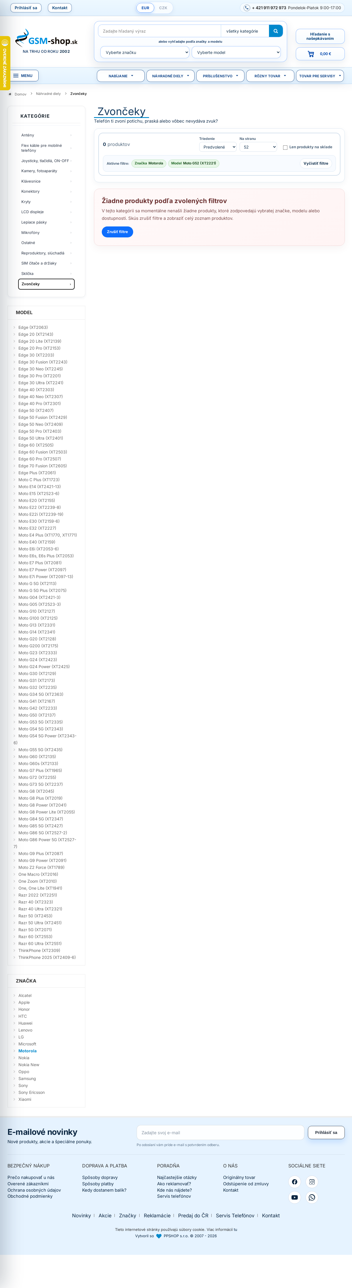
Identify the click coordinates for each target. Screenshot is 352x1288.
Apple (24, 1002)
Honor (24, 1009)
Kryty (26, 201)
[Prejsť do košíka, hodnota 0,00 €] (320, 53)
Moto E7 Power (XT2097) (42, 569)
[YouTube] (294, 1197)
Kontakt (59, 7)
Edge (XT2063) (33, 327)
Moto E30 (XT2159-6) (39, 521)
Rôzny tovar (267, 76)
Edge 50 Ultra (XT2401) (40, 438)
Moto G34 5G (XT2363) (40, 694)
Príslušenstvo (218, 76)
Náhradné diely (167, 76)
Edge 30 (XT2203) (36, 355)
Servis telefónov (174, 1196)
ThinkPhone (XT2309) (39, 950)
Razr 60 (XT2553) (35, 936)
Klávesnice (31, 181)
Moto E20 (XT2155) (36, 500)
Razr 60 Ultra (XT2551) (40, 943)
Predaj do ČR (193, 1215)
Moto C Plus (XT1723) (39, 479)
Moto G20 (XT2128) (37, 638)
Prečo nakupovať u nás (30, 1177)
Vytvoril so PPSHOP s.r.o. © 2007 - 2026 (176, 1235)
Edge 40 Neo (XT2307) (40, 396)
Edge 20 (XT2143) (35, 334)
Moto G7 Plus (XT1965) (40, 770)
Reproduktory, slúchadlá (42, 253)
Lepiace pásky (34, 222)
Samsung (27, 1078)
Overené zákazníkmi (28, 1183)
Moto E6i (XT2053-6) (38, 548)
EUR (145, 7)
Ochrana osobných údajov (34, 1190)
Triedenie (207, 139)
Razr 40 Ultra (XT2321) (40, 908)
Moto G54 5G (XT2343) (40, 728)
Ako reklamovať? (174, 1183)
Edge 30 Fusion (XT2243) (42, 361)
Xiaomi (24, 1099)
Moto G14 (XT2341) (36, 631)
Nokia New (28, 1064)
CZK (163, 7)
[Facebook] (294, 1181)
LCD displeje (32, 211)
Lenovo (25, 1030)
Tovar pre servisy (317, 76)
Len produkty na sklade (307, 147)
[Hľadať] (276, 31)
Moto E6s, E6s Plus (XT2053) (46, 555)
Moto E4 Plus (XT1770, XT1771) (47, 535)
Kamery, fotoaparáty (39, 170)
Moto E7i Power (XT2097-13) (45, 576)
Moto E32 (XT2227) (37, 528)
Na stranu (248, 139)
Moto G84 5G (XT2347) (40, 818)
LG (21, 1036)
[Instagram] (312, 1181)
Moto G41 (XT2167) (36, 701)
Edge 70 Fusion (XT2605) (42, 465)
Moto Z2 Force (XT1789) (41, 867)
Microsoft (27, 1043)
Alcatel (24, 995)
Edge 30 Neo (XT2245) (40, 368)
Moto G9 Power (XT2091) (42, 860)
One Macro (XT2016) (38, 874)
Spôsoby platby (98, 1183)
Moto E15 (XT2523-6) (38, 493)
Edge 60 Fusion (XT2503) (42, 451)
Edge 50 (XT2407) (36, 410)
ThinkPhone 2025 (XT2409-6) (47, 957)
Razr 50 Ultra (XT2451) (40, 922)
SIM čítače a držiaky (39, 263)
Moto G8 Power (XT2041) (42, 805)
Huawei (25, 1023)
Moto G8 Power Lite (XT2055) (46, 811)
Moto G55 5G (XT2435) (40, 749)
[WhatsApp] (312, 1197)
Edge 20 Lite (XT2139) (39, 341)
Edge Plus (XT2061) (37, 472)
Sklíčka (27, 273)
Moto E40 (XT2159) (36, 541)
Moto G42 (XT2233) (37, 708)
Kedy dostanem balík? (104, 1190)
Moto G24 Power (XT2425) (44, 666)
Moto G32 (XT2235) (37, 687)
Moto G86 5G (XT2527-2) (42, 832)
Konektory (30, 191)
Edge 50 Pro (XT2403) (39, 431)
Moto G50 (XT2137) (37, 715)
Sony (23, 1085)
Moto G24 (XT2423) (37, 659)
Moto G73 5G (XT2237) (40, 784)
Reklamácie (157, 1215)
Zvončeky (31, 284)
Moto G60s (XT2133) (38, 763)
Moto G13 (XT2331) (36, 625)
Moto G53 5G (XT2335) (40, 721)
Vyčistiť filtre (316, 163)
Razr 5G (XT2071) (35, 929)
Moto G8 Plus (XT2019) (40, 798)
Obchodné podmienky (29, 1196)
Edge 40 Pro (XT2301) (39, 403)
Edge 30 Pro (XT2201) (39, 375)
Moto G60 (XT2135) (37, 756)
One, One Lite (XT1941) (40, 888)
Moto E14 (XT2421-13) (39, 486)
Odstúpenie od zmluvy (246, 1183)
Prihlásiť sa (26, 7)
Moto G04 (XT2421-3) (39, 597)
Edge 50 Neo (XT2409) (40, 424)
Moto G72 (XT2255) (37, 777)
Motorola (27, 1050)
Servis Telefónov (235, 1215)
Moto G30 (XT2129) (37, 673)
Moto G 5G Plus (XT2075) (42, 590)
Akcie (105, 1215)
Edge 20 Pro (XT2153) (39, 348)
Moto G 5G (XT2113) (37, 583)
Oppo (23, 1071)
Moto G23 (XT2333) (37, 652)
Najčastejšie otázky (177, 1177)
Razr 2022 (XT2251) (37, 895)
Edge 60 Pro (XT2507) (39, 458)
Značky (127, 1215)
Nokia (23, 1057)
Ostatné (28, 242)
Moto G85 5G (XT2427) (40, 825)
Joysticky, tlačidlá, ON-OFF (45, 160)
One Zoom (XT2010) (37, 881)
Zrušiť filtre (117, 231)
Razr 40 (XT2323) (35, 901)
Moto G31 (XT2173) (36, 680)
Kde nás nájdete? (174, 1190)
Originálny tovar (239, 1177)
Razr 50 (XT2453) (35, 915)
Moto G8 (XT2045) (36, 791)
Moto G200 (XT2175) (38, 645)
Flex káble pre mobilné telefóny (41, 148)
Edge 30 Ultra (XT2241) (40, 382)
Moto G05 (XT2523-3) (39, 604)
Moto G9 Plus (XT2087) (40, 853)
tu (235, 1229)
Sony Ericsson (31, 1092)
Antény (27, 135)
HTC (22, 1016)
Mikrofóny (30, 232)
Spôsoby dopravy (100, 1177)
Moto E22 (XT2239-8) (39, 507)
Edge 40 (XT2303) (36, 389)
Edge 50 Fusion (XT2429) (42, 417)
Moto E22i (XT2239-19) (40, 514)
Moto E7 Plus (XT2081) (40, 562)
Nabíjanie (118, 76)
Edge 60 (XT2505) (36, 445)
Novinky (81, 1215)
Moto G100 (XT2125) (38, 618)
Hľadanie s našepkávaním (320, 36)
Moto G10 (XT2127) (36, 611)
